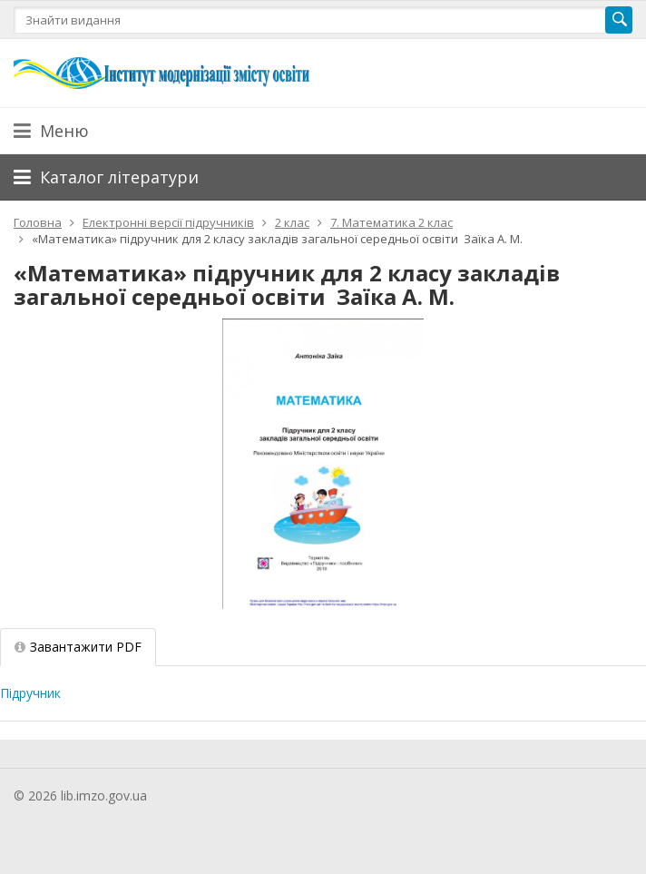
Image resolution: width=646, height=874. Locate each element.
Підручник (30, 693)
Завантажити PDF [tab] (78, 646)
